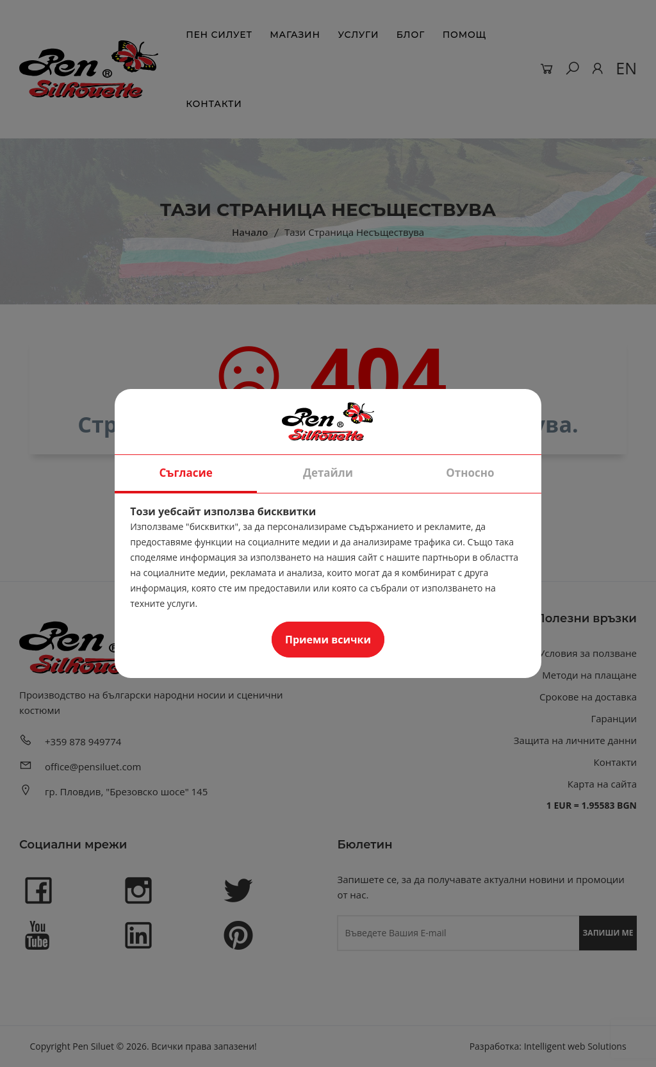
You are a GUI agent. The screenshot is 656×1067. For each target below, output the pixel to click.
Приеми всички (328, 640)
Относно (470, 472)
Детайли (328, 472)
